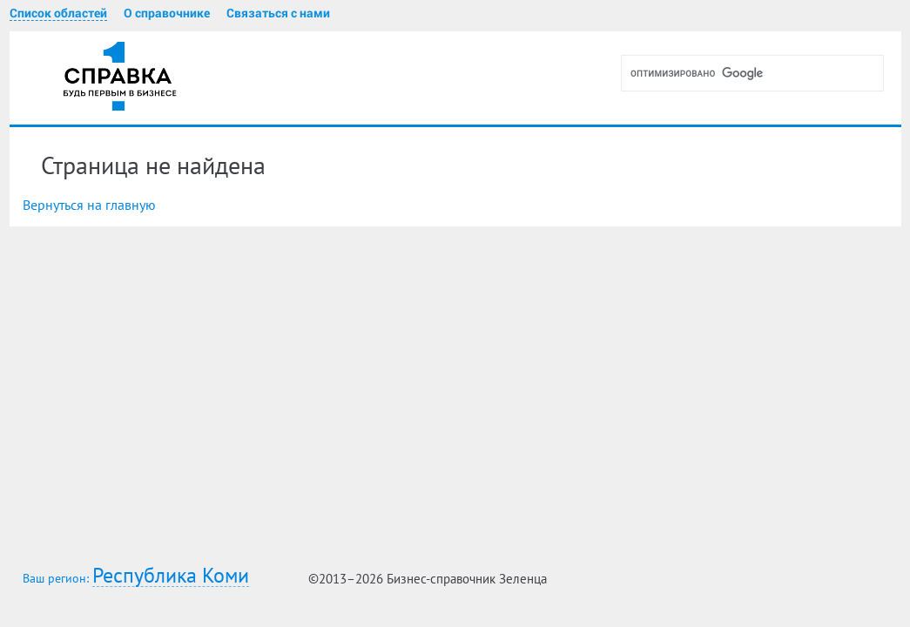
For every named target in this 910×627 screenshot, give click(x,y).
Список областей (58, 13)
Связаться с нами (278, 13)
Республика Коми (170, 576)
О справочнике (167, 13)
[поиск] (759, 73)
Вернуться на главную (89, 204)
